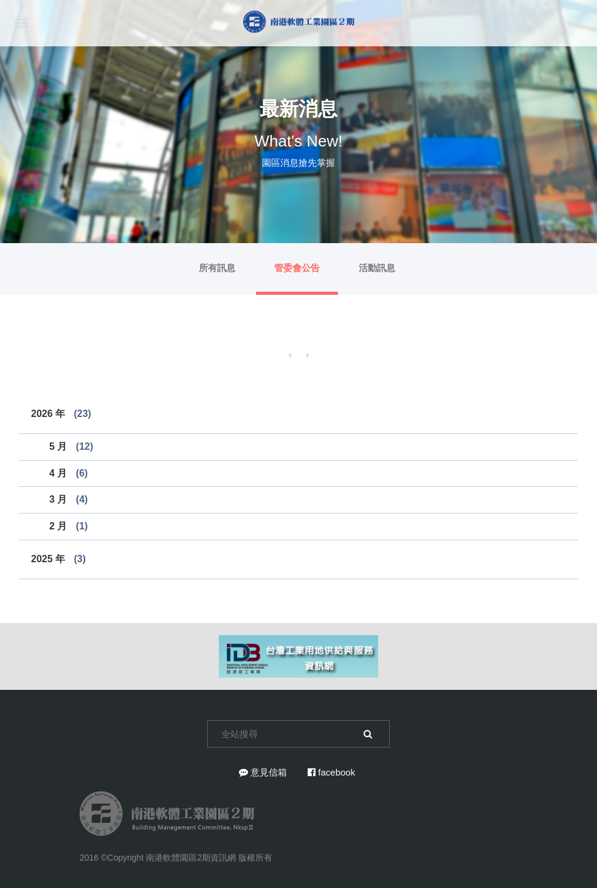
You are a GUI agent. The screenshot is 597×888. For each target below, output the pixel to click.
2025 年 (58, 559)
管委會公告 (297, 268)
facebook (331, 772)
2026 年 (61, 413)
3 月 (68, 499)
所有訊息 (217, 268)
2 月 (68, 526)
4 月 (68, 473)
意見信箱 (263, 772)
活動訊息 (377, 268)
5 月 (71, 446)
